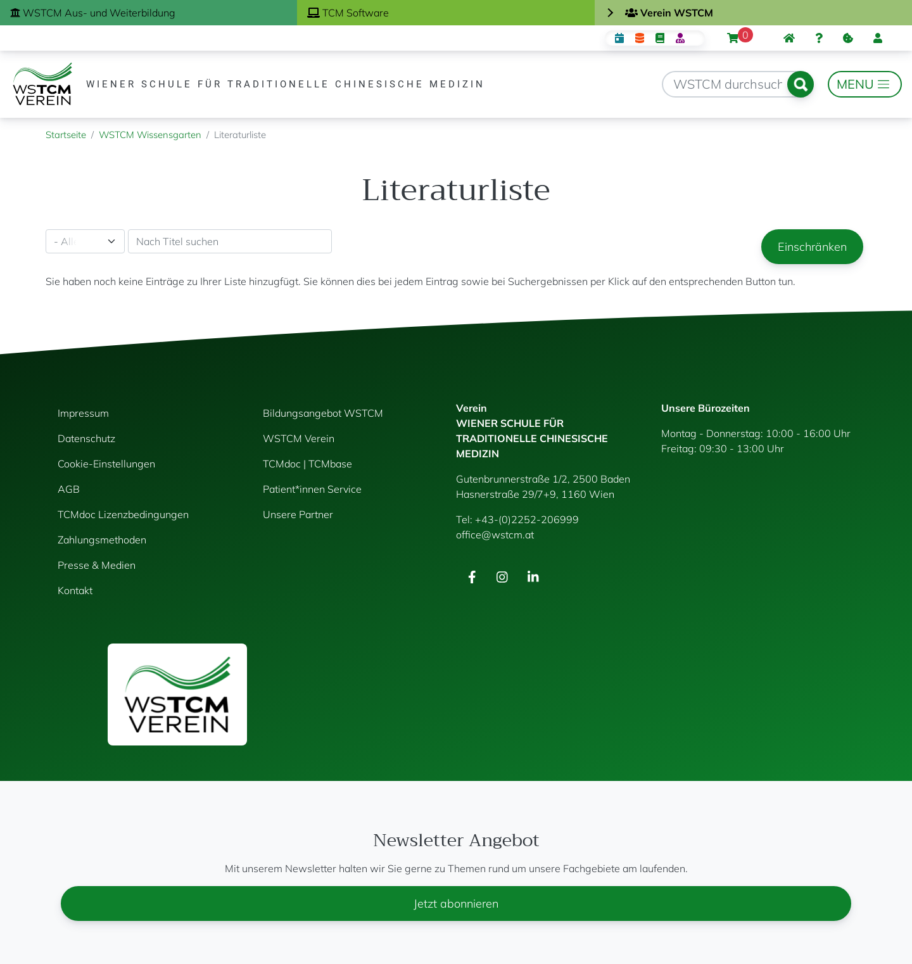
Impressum (83, 413)
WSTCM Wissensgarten (150, 135)
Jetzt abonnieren (456, 903)
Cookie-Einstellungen (106, 463)
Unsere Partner (298, 514)
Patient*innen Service (312, 489)
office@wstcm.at (495, 534)
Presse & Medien (97, 565)
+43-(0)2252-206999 (527, 519)
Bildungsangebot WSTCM (323, 413)
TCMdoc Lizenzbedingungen (123, 514)
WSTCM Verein (298, 438)
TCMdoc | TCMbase (307, 463)
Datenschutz (86, 438)
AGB (69, 489)
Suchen (800, 84)
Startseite (66, 135)
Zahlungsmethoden (102, 539)
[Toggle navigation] (865, 84)
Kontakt (75, 590)
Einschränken (812, 246)
